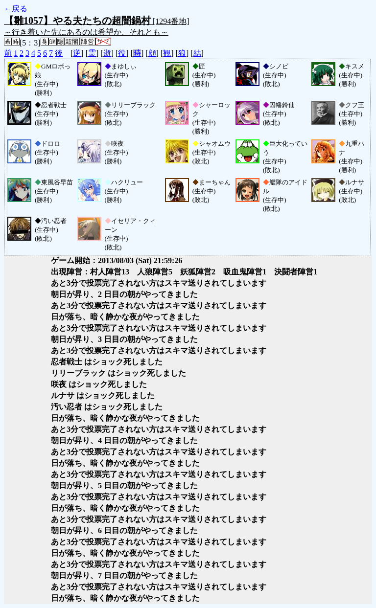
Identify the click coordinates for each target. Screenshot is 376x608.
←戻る (15, 8)
